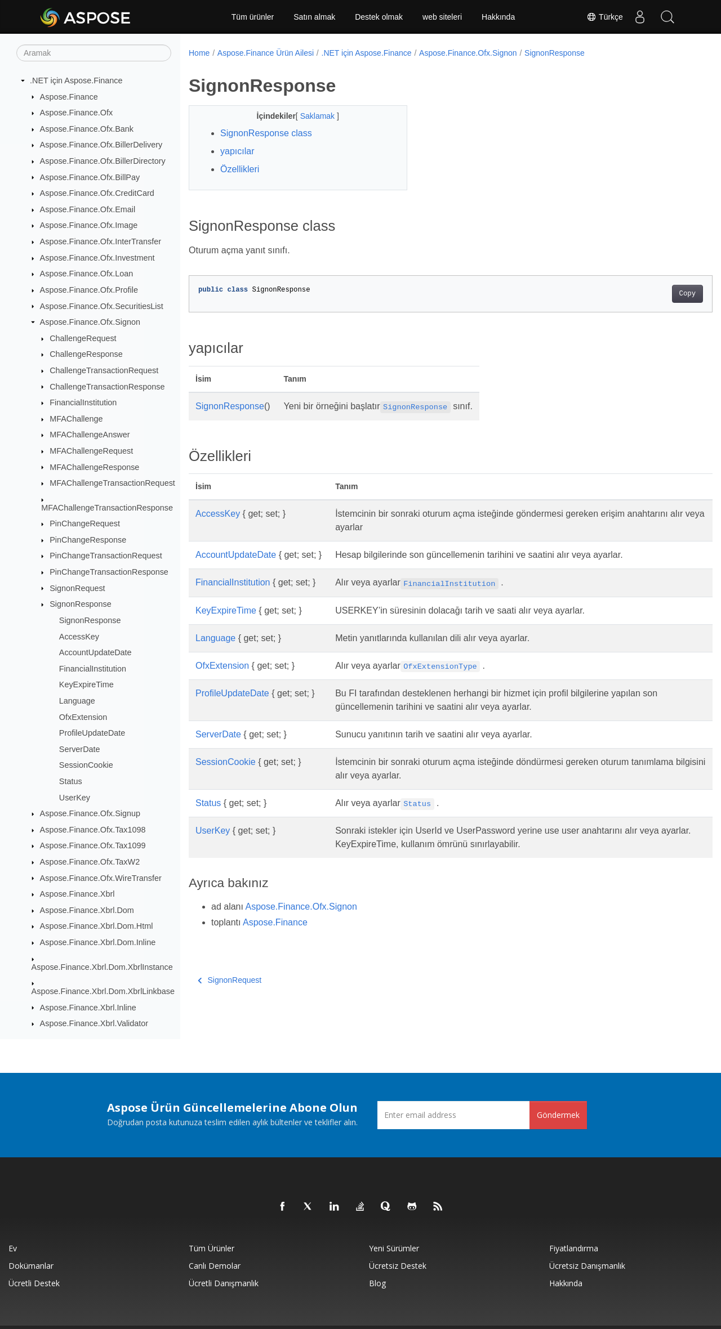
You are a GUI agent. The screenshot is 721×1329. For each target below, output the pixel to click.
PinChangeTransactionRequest (106, 555)
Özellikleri (239, 169)
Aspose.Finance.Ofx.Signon (90, 321)
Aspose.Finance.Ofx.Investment (97, 257)
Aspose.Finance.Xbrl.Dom (87, 910)
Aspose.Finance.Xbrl (77, 893)
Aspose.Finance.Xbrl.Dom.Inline (98, 942)
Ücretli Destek (34, 1283)
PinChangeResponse (88, 539)
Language (77, 700)
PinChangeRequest (85, 523)
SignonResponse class (266, 133)
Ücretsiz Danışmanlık (587, 1265)
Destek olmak (379, 16)
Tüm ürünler (253, 16)
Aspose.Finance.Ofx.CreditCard (97, 193)
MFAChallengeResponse (94, 467)
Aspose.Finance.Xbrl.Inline (88, 1007)
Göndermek (558, 1114)
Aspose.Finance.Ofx (76, 112)
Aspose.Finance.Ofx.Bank (86, 128)
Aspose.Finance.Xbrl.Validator (94, 1023)
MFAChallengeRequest (91, 450)
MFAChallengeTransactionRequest (112, 482)
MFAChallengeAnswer (90, 434)
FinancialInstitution (83, 402)
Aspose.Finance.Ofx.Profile (89, 289)
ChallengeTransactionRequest (104, 370)
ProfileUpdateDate (92, 732)
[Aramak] (93, 52)
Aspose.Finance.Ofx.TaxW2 (90, 861)
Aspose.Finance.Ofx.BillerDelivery (101, 144)
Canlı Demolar (215, 1265)
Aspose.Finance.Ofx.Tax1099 (93, 845)
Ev (12, 1248)
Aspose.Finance (69, 96)
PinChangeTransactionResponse (109, 571)
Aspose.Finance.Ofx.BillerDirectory (103, 160)
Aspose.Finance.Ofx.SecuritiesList (101, 306)
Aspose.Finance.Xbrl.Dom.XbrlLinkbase (103, 991)
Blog (377, 1283)
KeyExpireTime (86, 684)
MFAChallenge (76, 418)
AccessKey (79, 636)
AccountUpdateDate (95, 652)
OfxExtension (83, 717)
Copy (651, 294)
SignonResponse (81, 603)
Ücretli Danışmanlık (224, 1283)
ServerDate (79, 749)
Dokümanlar (31, 1265)
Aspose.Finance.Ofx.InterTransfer (100, 241)
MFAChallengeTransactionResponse (107, 507)
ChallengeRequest (83, 338)
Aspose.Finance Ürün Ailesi (265, 52)
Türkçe (604, 17)
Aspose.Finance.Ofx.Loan (86, 273)
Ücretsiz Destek (397, 1265)
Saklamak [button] (310, 115)
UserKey (74, 797)
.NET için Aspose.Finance (76, 80)
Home (199, 52)
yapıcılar (237, 151)
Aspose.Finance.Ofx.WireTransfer (101, 878)
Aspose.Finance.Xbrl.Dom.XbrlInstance (102, 967)
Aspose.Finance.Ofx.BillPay (90, 177)
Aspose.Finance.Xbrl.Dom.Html (96, 925)
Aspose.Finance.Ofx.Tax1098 (93, 829)
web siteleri (442, 16)
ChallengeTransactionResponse (107, 386)
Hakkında (498, 16)
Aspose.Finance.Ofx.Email (88, 209)
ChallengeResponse (86, 354)
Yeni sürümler (394, 1248)
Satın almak (314, 16)
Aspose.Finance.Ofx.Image (89, 225)
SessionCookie (86, 764)
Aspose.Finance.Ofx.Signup (90, 813)
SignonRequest (77, 588)
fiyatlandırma (573, 1248)
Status (70, 781)
